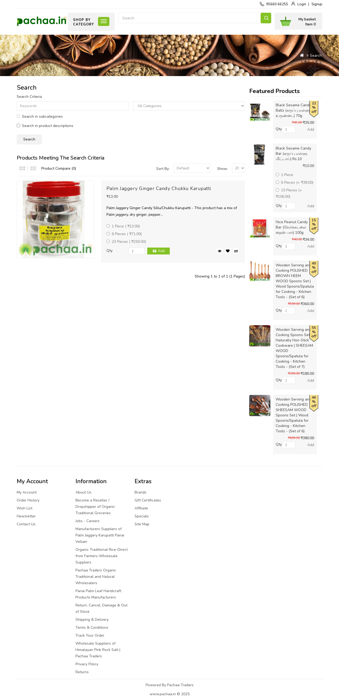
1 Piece (284, 174)
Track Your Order (89, 635)
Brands (140, 492)
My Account (27, 492)
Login (301, 4)
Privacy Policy (86, 664)
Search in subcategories (40, 116)
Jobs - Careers (87, 520)
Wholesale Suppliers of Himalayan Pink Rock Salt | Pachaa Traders (97, 650)
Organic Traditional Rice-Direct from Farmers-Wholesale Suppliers (101, 556)
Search (266, 18)
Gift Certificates (148, 500)
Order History (28, 500)
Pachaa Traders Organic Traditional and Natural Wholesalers (95, 576)
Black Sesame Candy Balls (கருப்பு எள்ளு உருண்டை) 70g (293, 110)
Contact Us (26, 524)
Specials (142, 516)
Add (161, 250)
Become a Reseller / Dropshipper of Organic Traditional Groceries (95, 507)
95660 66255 (277, 4)
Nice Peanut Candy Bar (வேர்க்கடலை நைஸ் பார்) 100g (292, 227)
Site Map (142, 524)
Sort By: (163, 168)
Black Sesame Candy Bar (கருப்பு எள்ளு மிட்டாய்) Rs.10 (293, 153)
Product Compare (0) (58, 168)
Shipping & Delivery (92, 619)
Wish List (24, 508)
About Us (83, 492)
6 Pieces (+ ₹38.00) (294, 182)
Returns (82, 672)
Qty (109, 250)
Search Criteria (29, 96)
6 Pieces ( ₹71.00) (124, 233)
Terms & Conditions (91, 627)
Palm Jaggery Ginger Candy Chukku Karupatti (158, 188)
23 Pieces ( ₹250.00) (126, 241)
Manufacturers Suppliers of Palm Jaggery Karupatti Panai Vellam (99, 535)
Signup (316, 4)
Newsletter (26, 516)
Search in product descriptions (45, 125)
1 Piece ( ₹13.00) (123, 226)
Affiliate (141, 508)
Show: (222, 168)
